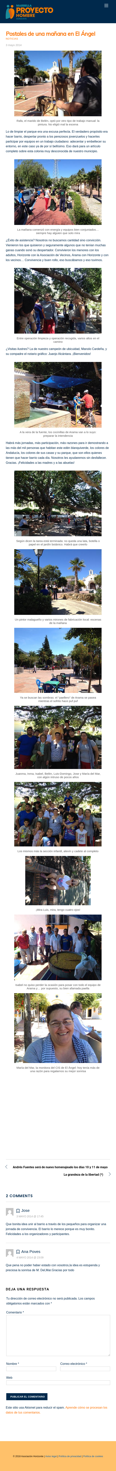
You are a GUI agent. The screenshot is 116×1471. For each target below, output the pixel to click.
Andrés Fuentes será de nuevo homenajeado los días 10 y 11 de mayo (60, 1167)
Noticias (12, 38)
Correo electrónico (73, 1363)
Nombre (12, 1363)
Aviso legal (51, 1456)
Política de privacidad (70, 1456)
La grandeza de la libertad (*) (54, 1175)
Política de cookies (93, 1456)
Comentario (15, 1312)
